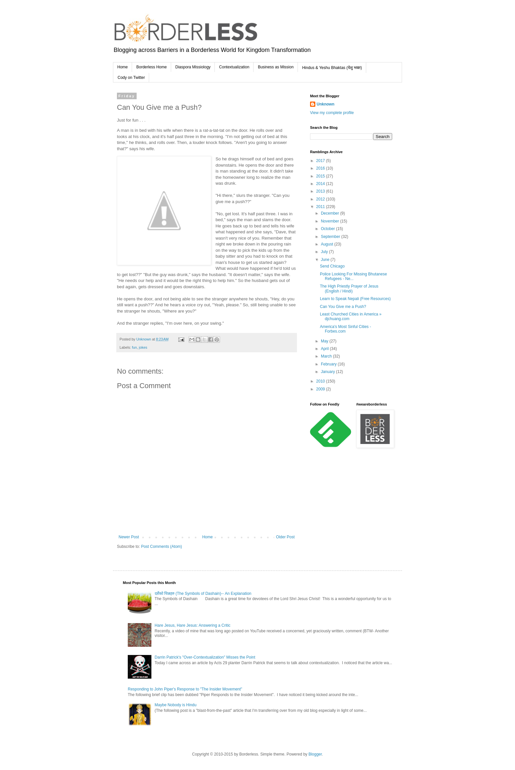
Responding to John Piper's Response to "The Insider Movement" (185, 689)
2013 (321, 191)
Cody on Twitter (131, 77)
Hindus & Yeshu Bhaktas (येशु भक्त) (332, 67)
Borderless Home (151, 67)
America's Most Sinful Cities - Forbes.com (345, 329)
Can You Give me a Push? (343, 306)
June (325, 259)
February (329, 364)
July (325, 251)
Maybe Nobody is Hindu (175, 705)
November (330, 221)
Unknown (325, 104)
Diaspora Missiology (193, 67)
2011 (321, 206)
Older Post (285, 537)
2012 (321, 199)
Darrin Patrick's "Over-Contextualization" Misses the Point (205, 657)
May (325, 341)
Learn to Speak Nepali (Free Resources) (355, 298)
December (330, 213)
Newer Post (129, 537)
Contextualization (234, 67)
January (328, 371)
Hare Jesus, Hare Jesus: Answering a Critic (193, 625)
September (331, 236)
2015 (321, 176)
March (327, 356)
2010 (321, 381)
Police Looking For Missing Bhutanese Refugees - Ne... (353, 276)
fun (134, 347)
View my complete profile (332, 112)
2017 (321, 160)
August (327, 244)
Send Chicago (332, 266)
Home (122, 67)
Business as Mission (276, 67)
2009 (321, 389)
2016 (321, 168)
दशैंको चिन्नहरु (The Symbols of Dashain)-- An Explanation (203, 593)
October (328, 228)
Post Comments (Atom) (161, 546)
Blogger (315, 754)
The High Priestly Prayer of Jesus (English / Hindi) (349, 288)
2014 (321, 183)
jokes (143, 347)
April (325, 348)
